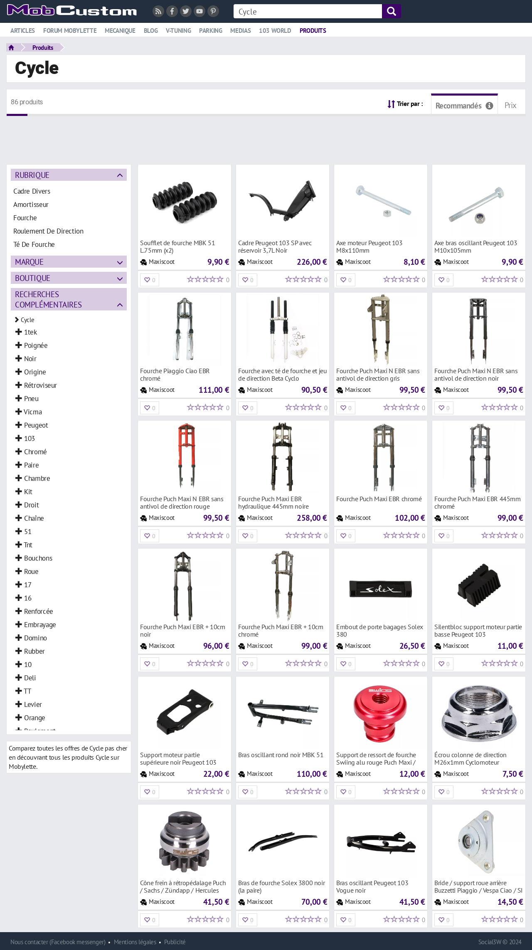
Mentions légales (135, 942)
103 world (275, 30)
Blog (151, 30)
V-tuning (178, 30)
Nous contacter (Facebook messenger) (58, 942)
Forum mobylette (69, 30)
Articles (22, 30)
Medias (240, 30)
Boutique (32, 278)
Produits (313, 30)
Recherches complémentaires (48, 299)
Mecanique (120, 30)
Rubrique (32, 175)
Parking (210, 30)
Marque (29, 261)
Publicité (175, 942)
